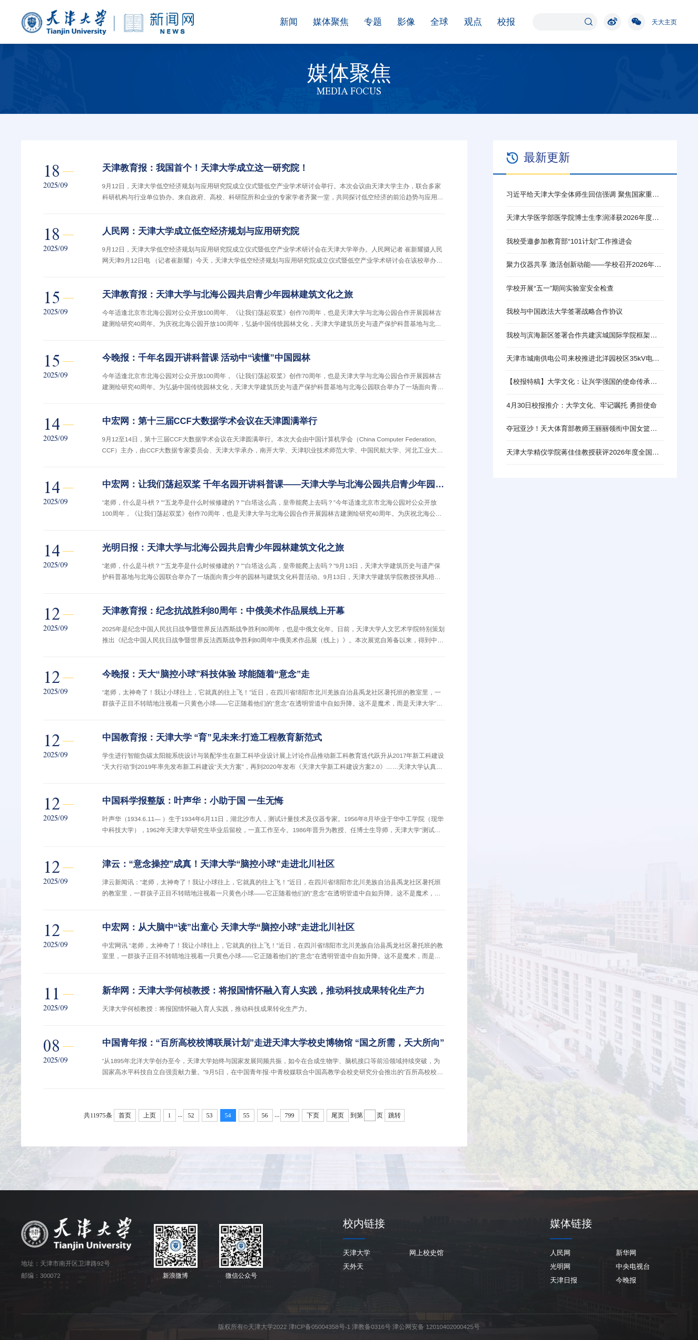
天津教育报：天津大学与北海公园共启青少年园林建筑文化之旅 (227, 295)
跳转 (394, 1115)
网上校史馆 (426, 1253)
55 (246, 1115)
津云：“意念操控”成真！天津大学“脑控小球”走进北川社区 (218, 864)
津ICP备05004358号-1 (319, 1326)
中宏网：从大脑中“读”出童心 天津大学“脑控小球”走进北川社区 (228, 927)
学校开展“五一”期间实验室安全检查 (560, 288)
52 (191, 1115)
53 (210, 1115)
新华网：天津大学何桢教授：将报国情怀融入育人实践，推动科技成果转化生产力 (263, 991)
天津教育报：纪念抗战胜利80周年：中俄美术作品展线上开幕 (223, 611)
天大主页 (664, 21)
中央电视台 (633, 1266)
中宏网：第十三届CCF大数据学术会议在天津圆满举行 (209, 421)
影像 (401, 22)
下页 (313, 1115)
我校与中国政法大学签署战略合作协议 (564, 311)
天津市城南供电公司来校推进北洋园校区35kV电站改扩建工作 (585, 358)
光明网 (560, 1266)
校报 (501, 22)
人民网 (560, 1253)
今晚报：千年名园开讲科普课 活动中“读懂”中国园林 (206, 358)
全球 (434, 22)
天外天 (353, 1266)
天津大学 (356, 1253)
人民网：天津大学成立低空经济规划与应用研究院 (200, 231)
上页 (149, 1115)
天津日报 (563, 1280)
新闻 (283, 22)
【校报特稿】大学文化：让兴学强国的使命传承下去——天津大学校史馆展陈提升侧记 (585, 381)
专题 (368, 22)
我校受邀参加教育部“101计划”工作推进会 (569, 241)
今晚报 (626, 1280)
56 (265, 1115)
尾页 (337, 1115)
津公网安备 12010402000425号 (436, 1326)
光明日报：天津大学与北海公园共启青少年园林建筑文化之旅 (223, 548)
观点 (468, 22)
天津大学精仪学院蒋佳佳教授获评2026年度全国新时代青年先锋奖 (585, 452)
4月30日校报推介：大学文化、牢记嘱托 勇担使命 (581, 405)
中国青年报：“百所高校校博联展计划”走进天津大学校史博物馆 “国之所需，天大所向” (273, 1043)
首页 (125, 1115)
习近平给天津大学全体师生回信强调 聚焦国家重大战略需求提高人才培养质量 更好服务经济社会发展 (585, 194)
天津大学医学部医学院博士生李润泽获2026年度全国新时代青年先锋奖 (585, 217)
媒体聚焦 (325, 22)
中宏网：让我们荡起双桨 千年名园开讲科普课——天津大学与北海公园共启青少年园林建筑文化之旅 (274, 484)
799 (289, 1115)
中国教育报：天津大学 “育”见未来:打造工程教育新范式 (212, 737)
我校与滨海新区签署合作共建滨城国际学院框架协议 (585, 335)
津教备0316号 (371, 1326)
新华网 (626, 1253)
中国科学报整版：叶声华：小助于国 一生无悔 (193, 801)
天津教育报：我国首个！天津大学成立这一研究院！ (205, 168)
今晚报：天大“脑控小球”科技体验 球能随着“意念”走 (206, 674)
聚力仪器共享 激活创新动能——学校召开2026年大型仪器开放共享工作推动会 (585, 264)
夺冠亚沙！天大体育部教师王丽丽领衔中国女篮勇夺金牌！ (585, 428)
